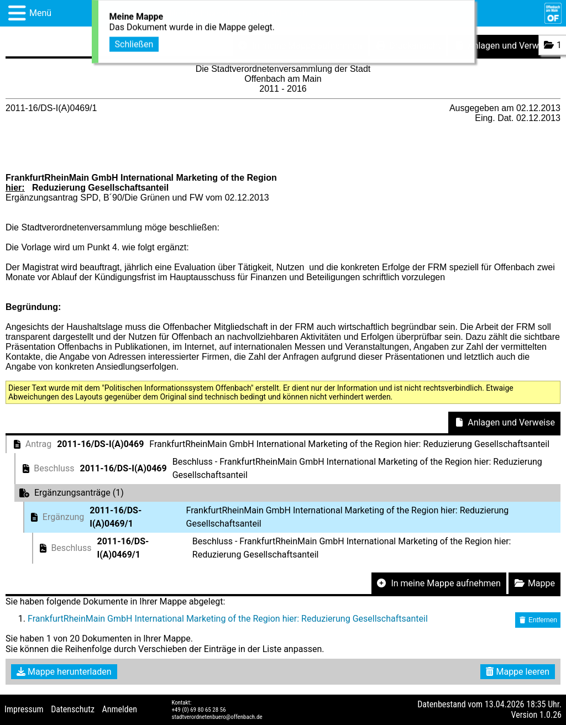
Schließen (134, 42)
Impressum (24, 709)
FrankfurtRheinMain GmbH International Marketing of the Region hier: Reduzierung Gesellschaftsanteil (228, 618)
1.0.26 (550, 715)
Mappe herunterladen (64, 671)
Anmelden (119, 709)
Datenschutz (73, 709)
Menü (40, 13)
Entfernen (537, 620)
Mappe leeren (517, 671)
